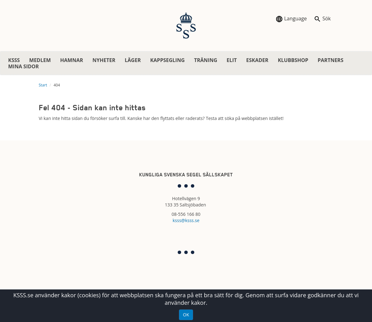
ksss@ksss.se (186, 220)
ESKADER (257, 60)
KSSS (14, 60)
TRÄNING (205, 60)
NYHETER (103, 60)
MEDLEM (40, 60)
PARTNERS (330, 60)
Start (43, 85)
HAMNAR (71, 60)
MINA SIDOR (23, 66)
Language (291, 19)
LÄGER (133, 60)
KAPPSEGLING (167, 60)
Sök (322, 19)
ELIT (232, 60)
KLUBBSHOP (293, 60)
